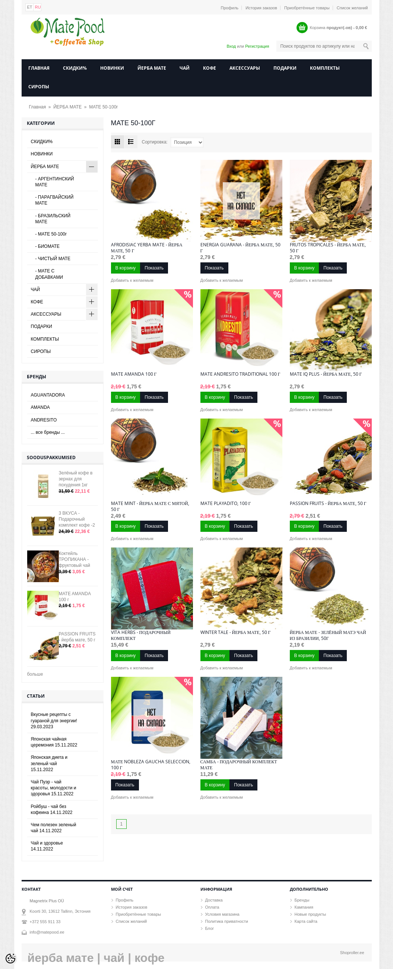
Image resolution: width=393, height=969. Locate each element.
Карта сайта (306, 921)
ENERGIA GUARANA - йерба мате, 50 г (240, 248)
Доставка (214, 900)
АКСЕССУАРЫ (244, 68)
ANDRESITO (44, 420)
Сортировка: (155, 142)
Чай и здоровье (47, 846)
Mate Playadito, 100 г (225, 503)
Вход (231, 46)
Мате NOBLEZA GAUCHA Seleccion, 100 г (151, 765)
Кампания (304, 907)
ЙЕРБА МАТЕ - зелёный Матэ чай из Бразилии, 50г (328, 635)
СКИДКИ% (75, 68)
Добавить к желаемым (132, 280)
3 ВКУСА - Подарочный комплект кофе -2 (77, 519)
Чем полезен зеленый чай (53, 827)
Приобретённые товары (307, 8)
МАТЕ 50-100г (103, 107)
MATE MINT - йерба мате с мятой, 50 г (150, 506)
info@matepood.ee (47, 932)
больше (35, 674)
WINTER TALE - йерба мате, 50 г (235, 632)
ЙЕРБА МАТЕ (151, 68)
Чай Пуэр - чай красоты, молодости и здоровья (53, 787)
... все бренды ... (48, 432)
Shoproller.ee (352, 952)
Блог (209, 928)
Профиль (230, 8)
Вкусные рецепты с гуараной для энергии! (54, 720)
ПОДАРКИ (285, 68)
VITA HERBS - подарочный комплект (141, 635)
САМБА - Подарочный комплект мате (238, 765)
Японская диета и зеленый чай (49, 763)
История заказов (261, 8)
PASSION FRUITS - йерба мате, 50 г (328, 503)
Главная (39, 68)
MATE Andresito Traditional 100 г (240, 374)
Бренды (302, 900)
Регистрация (257, 46)
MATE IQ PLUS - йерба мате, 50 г (326, 374)
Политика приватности (226, 921)
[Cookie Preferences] (10, 958)
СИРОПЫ (38, 86)
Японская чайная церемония (54, 742)
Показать (154, 268)
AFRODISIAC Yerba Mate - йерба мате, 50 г (147, 248)
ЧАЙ (185, 68)
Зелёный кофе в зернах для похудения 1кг (76, 478)
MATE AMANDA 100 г (134, 374)
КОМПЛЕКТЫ (325, 68)
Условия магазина (222, 914)
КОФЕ (209, 68)
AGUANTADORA (48, 395)
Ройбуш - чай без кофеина (52, 809)
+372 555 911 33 (45, 921)
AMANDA (40, 407)
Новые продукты (310, 914)
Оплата (212, 907)
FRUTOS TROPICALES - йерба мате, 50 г (328, 248)
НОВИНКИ (112, 68)
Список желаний (352, 8)
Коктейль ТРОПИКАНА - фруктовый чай (75, 559)
